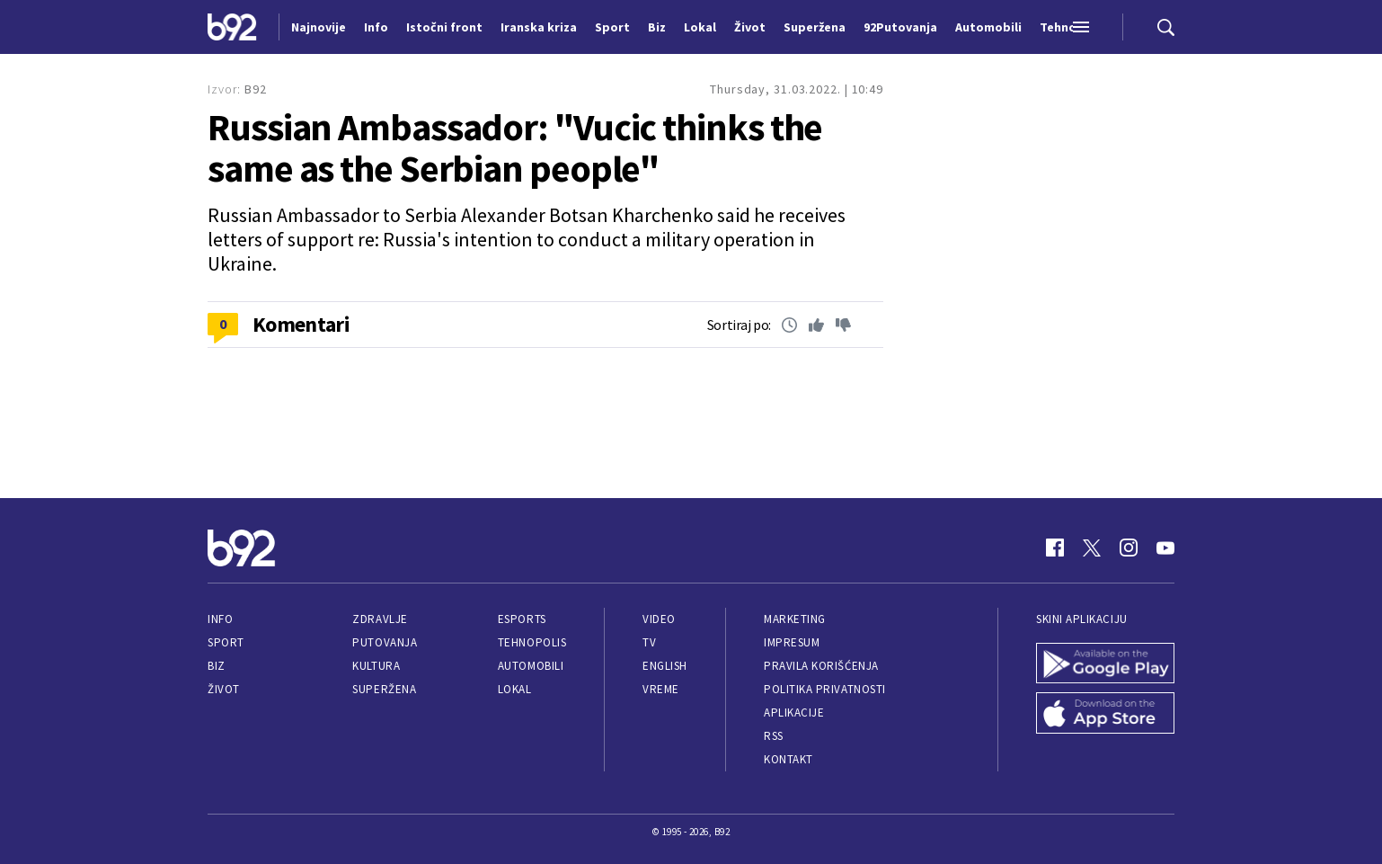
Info (220, 619)
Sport (226, 642)
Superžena (384, 689)
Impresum (791, 642)
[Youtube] (1165, 548)
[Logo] (232, 26)
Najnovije (318, 27)
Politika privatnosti (825, 689)
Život (224, 689)
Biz (217, 665)
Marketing (795, 619)
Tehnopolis (532, 642)
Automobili (530, 665)
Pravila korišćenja (821, 665)
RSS (774, 736)
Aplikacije (794, 712)
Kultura (376, 665)
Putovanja (384, 642)
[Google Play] (1105, 663)
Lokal (515, 689)
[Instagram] (1129, 548)
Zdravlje (379, 619)
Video (659, 619)
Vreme (660, 689)
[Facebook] (1055, 548)
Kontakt (788, 759)
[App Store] (1105, 713)
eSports (522, 619)
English (664, 665)
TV (649, 642)
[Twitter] (1092, 548)
